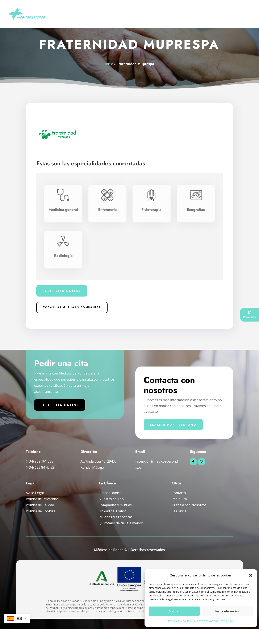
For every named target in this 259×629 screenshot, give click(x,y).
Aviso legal (227, 621)
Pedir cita (61, 19)
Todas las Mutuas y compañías (72, 307)
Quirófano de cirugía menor (121, 523)
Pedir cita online (62, 291)
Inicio (58, 9)
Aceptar (174, 611)
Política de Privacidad (42, 499)
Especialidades (106, 9)
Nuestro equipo (111, 499)
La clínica (240, 9)
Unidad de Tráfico (112, 511)
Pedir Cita (179, 499)
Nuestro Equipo (79, 9)
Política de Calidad (40, 505)
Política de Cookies (40, 511)
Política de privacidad (205, 621)
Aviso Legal (35, 493)
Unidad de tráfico (180, 9)
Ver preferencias (227, 611)
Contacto (179, 493)
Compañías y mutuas (213, 9)
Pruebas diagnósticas (142, 9)
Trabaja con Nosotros (189, 505)
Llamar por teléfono (173, 425)
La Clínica (179, 511)
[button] (250, 575)
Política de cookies (179, 621)
